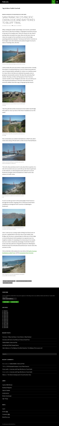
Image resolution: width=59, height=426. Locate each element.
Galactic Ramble (6, 390)
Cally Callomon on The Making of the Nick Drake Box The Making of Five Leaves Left (22, 348)
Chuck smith (5, 369)
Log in (3, 408)
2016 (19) (5, 324)
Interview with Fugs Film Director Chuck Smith (21, 369)
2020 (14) (5, 319)
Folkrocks (5, 2)
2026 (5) (5, 311)
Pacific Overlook (32, 251)
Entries (5, 411)
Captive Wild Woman (7, 384)
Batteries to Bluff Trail (9, 281)
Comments (6, 414)
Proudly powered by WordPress (8, 424)
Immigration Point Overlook (26, 253)
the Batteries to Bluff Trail (8, 253)
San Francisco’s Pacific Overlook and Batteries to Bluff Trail (18, 20)
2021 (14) (5, 317)
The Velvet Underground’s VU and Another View (19, 374)
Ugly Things (5, 398)
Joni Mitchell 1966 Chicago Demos (10, 345)
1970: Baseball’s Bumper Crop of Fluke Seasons (18, 366)
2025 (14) (5, 312)
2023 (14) (5, 315)
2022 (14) (5, 316)
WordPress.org (6, 417)
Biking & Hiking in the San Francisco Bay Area (14, 14)
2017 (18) (5, 323)
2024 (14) (5, 313)
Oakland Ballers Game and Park (9, 342)
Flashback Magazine (7, 387)
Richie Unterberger (7, 396)
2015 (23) (5, 326)
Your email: (5, 297)
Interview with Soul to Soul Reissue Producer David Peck (16, 339)
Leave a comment (17, 25)
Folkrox (4, 374)
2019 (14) (5, 320)
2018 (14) (5, 322)
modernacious (5, 393)
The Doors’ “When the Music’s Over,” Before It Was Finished (16, 337)
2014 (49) (5, 327)
